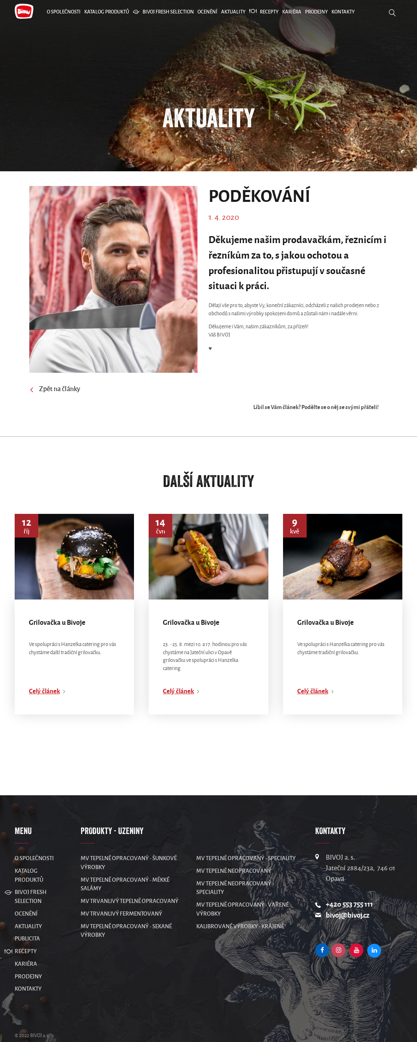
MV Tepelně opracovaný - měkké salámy (125, 868)
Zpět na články (54, 390)
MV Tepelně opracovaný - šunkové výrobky (129, 846)
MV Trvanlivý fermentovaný (121, 897)
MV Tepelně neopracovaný (233, 855)
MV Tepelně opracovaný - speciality (246, 842)
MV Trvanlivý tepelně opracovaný (129, 885)
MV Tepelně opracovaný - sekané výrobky (126, 914)
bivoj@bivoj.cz (347, 899)
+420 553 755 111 (349, 888)
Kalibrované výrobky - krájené (240, 910)
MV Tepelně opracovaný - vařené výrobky (242, 892)
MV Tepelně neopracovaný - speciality (235, 871)
